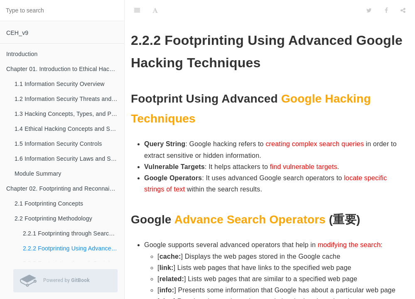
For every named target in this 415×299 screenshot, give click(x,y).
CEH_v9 (17, 32)
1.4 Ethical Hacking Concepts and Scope (69, 128)
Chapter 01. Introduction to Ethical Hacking (63, 69)
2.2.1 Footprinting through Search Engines (73, 233)
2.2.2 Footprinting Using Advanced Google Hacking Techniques (73, 248)
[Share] (403, 10)
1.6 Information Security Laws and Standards (69, 158)
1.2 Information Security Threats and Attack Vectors (69, 99)
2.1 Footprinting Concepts (49, 203)
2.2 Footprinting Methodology (53, 218)
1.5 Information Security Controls (58, 143)
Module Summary (38, 173)
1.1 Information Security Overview (60, 84)
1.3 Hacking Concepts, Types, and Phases (69, 113)
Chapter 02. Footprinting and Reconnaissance (65, 188)
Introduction (22, 54)
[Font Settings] (155, 10)
